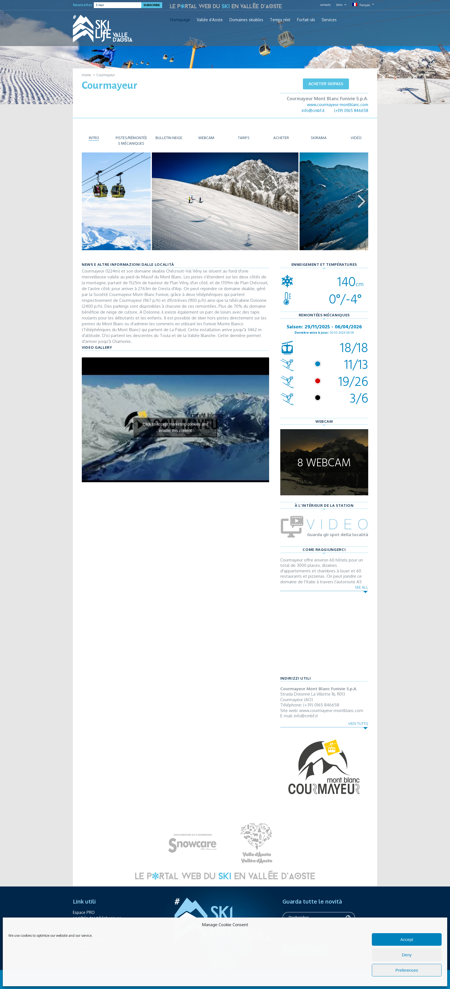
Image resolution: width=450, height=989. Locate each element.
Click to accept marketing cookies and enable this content (175, 427)
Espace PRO (84, 912)
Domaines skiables (246, 20)
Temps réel (280, 20)
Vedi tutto (358, 723)
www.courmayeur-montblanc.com (337, 104)
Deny (406, 954)
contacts (325, 4)
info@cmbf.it (313, 110)
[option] (225, 201)
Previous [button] (88, 201)
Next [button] (361, 201)
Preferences (407, 970)
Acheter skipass (325, 83)
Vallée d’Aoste (210, 20)
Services (329, 20)
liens (339, 4)
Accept (406, 939)
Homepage (180, 20)
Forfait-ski (306, 20)
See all (361, 587)
